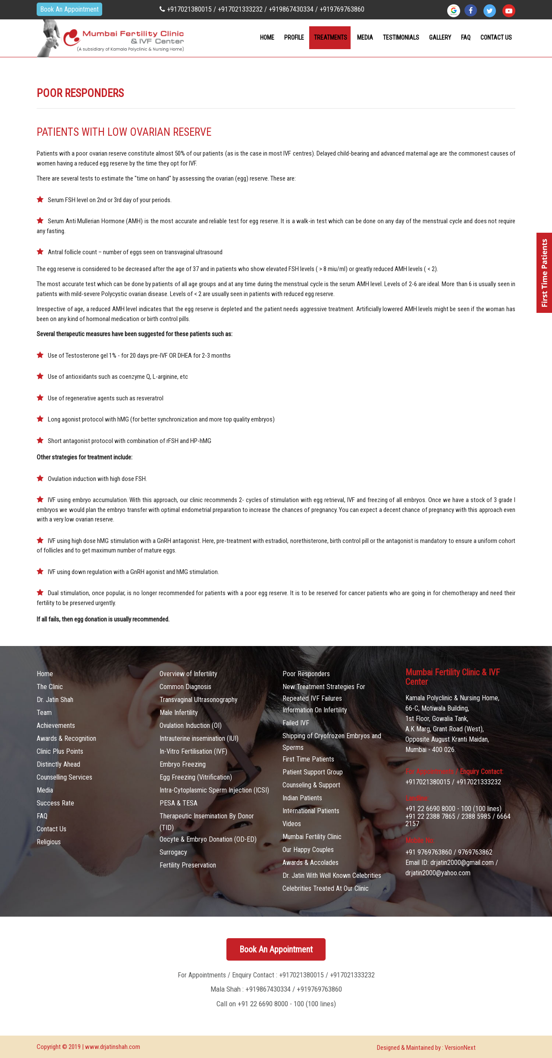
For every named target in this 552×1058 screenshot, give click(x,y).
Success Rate (55, 803)
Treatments (330, 37)
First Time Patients (308, 759)
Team (44, 712)
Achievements (56, 725)
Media (365, 37)
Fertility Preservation (188, 865)
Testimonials (401, 37)
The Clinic (50, 687)
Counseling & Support (311, 785)
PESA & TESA (179, 803)
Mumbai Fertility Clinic (312, 837)
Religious (49, 842)
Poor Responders (306, 674)
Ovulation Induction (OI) (191, 725)
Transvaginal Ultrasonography (199, 700)
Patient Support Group (312, 772)
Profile (294, 37)
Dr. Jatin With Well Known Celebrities (331, 875)
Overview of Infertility (188, 674)
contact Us (496, 37)
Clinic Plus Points (60, 751)
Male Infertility (179, 712)
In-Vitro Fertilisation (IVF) (193, 751)
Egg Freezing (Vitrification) (196, 777)
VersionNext (460, 1048)
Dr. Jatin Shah (55, 700)
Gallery (440, 37)
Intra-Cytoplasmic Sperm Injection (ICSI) (214, 790)
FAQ (465, 37)
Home (267, 37)
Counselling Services (64, 777)
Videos (291, 824)
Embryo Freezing (183, 764)
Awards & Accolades (310, 862)
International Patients (310, 811)
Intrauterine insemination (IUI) (199, 738)
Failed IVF (295, 723)
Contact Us (51, 829)
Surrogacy (173, 852)
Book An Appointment (69, 9)
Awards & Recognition (66, 738)
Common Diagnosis (185, 687)
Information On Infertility (314, 710)
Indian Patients (302, 798)
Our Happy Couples (308, 850)
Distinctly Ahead (58, 764)
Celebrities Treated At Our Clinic (325, 888)
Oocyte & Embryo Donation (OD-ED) (208, 839)
